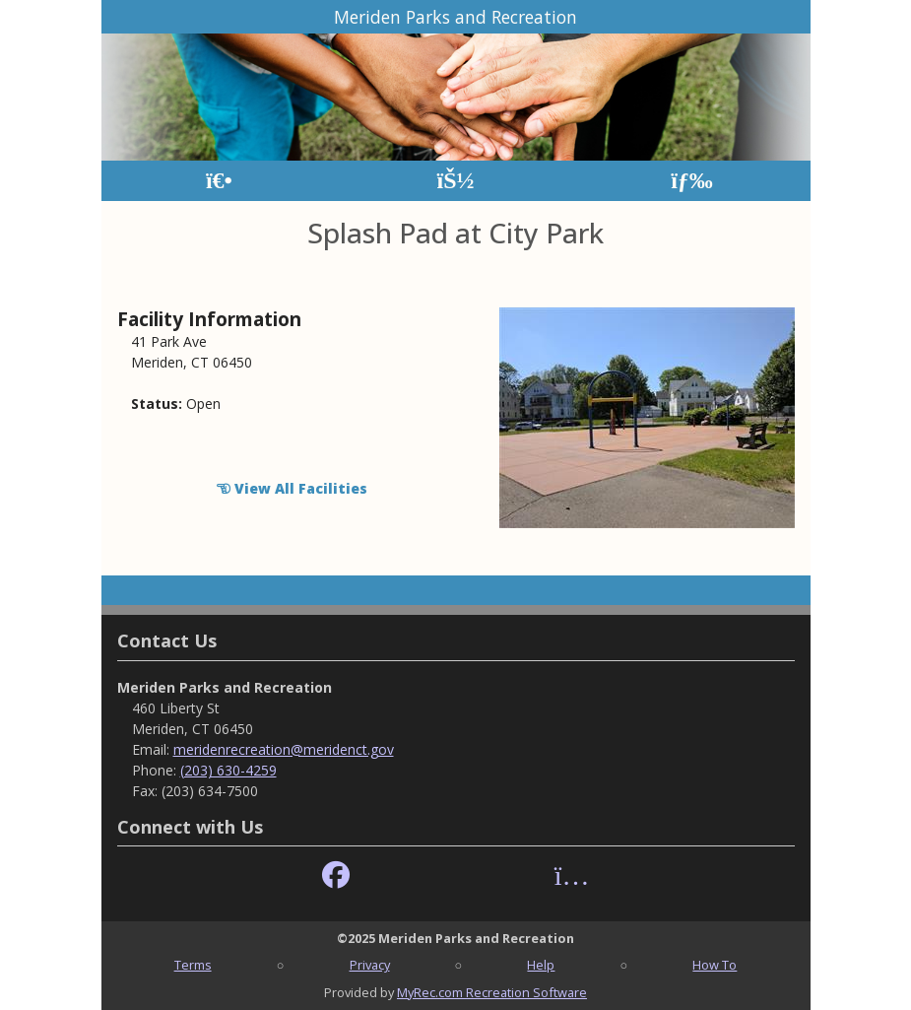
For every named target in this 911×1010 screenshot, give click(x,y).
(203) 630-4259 (228, 770)
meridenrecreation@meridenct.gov (283, 749)
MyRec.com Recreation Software (492, 992)
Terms (193, 965)
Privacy (370, 965)
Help (540, 965)
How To (714, 965)
